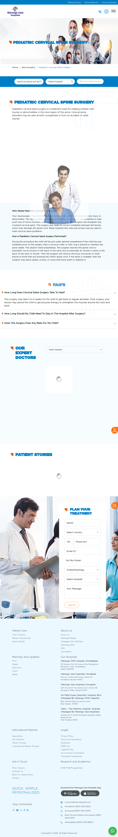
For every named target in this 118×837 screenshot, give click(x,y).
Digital (15, 664)
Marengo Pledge (68, 638)
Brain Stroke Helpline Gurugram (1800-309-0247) (81, 816)
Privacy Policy (67, 736)
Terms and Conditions (71, 739)
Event (15, 671)
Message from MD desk (72, 641)
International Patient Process (25, 746)
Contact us (17, 771)
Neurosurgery (28, 67)
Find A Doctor (18, 635)
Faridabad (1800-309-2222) (76, 806)
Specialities (17, 736)
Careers (15, 778)
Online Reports (91, 2)
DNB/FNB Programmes (72, 768)
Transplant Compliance (71, 756)
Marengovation (68, 645)
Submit (72, 605)
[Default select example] (74, 349)
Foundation (66, 651)
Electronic (17, 668)
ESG (63, 648)
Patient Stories (19, 743)
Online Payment (109, 2)
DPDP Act (65, 746)
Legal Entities (67, 749)
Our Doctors (18, 739)
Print (14, 661)
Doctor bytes (18, 641)
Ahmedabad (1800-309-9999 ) (77, 822)
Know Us (65, 635)
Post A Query (18, 768)
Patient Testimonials (21, 638)
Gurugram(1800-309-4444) (76, 811)
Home (15, 67)
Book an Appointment (22, 775)
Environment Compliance (72, 753)
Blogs (14, 674)
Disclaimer (65, 743)
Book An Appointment (90, 81)
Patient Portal (74, 2)
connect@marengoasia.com (76, 802)
